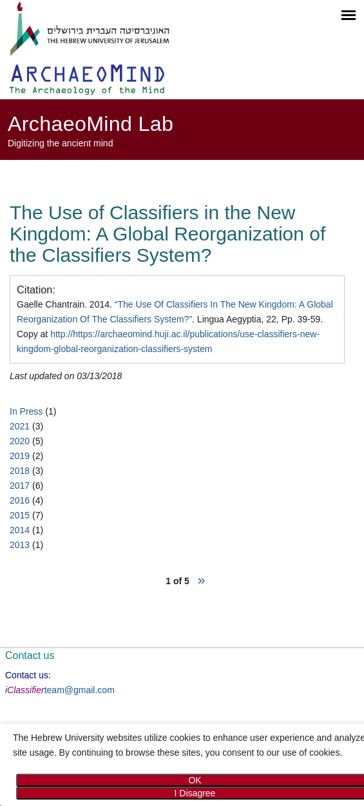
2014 (20, 530)
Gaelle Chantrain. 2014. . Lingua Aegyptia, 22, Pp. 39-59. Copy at (175, 326)
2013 (20, 545)
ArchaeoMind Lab (90, 123)
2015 (20, 515)
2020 (20, 441)
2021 (20, 426)
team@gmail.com (79, 690)
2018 (20, 471)
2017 (20, 485)
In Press (26, 411)
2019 (20, 456)
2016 (20, 500)
